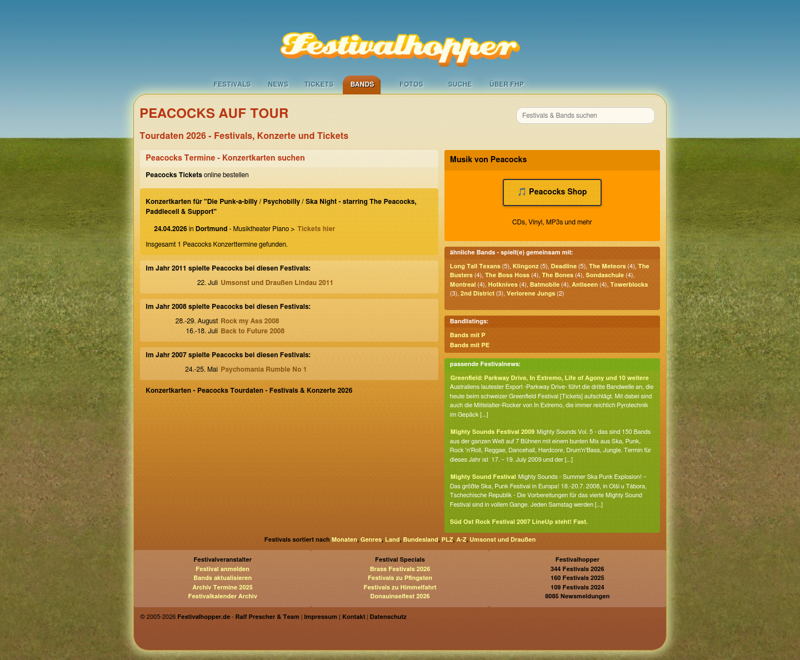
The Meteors (607, 266)
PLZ (447, 540)
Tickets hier (316, 229)
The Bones (557, 275)
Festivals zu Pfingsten (400, 578)
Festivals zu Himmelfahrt (399, 587)
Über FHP (506, 84)
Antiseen (585, 285)
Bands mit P (468, 335)
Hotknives (503, 285)
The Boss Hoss (507, 275)
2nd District (477, 294)
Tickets (319, 84)
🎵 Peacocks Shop (552, 192)
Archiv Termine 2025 (223, 587)
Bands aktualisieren (222, 578)
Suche (460, 84)
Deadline (564, 266)
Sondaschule (605, 275)
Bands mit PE (469, 345)
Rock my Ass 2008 (250, 321)
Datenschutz (388, 617)
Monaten (344, 540)
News (278, 84)
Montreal (463, 285)
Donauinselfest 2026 (399, 596)
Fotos (411, 84)
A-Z (461, 540)
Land (392, 540)
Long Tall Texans (475, 266)
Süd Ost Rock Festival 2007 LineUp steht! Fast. (519, 522)
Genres (371, 540)
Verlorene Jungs (531, 294)
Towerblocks (629, 285)
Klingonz (526, 266)
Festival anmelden (222, 569)
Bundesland (420, 540)
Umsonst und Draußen (502, 540)
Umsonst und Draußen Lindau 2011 (277, 282)
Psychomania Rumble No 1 (264, 369)
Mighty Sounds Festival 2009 (493, 432)
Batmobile (545, 285)
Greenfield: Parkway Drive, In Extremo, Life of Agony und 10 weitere (550, 378)
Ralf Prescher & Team (267, 617)
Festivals (232, 84)
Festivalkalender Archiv (222, 596)
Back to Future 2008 (252, 331)
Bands (362, 84)
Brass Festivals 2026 (400, 569)
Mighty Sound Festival (483, 477)
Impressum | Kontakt (334, 617)
